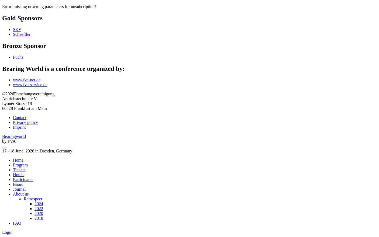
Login (7, 232)
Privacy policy (25, 122)
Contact (19, 117)
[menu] (4, 147)
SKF (17, 29)
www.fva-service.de (30, 84)
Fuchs (18, 57)
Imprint (19, 127)
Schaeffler (21, 34)
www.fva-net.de (26, 80)
